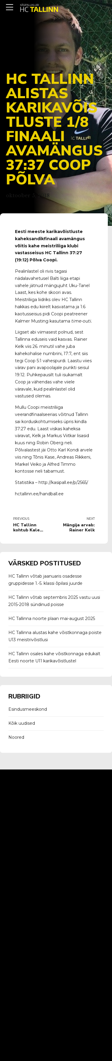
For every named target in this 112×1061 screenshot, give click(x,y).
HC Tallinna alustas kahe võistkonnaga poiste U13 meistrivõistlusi (55, 636)
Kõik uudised (21, 723)
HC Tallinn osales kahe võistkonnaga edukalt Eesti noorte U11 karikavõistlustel (54, 657)
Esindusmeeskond (27, 709)
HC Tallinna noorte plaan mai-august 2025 (51, 618)
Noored (16, 737)
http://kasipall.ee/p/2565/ (64, 482)
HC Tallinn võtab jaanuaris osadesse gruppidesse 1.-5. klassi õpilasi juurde (45, 579)
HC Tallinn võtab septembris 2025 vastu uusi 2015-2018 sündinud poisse (54, 601)
